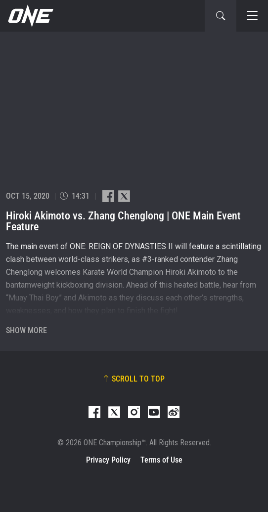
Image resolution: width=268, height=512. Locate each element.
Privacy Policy (108, 460)
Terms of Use (161, 460)
